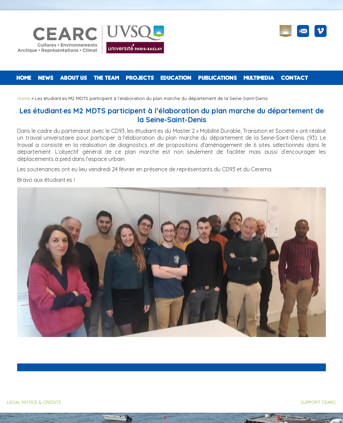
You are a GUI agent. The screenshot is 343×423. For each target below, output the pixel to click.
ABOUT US (73, 77)
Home (23, 77)
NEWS (45, 77)
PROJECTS (140, 77)
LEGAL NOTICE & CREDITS (34, 402)
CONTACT (294, 77)
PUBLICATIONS (217, 77)
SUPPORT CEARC (318, 402)
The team (106, 77)
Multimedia (259, 77)
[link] (99, 169)
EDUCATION (176, 77)
